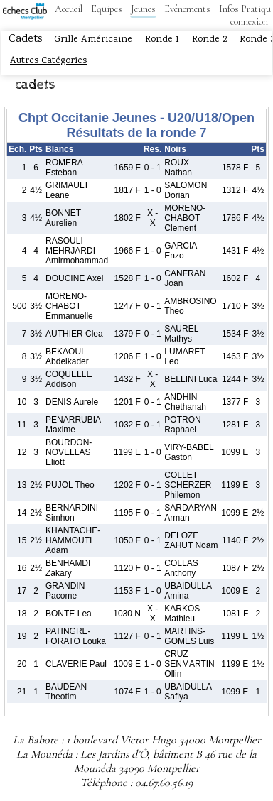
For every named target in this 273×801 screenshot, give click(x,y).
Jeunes (143, 9)
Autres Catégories (48, 61)
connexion (249, 22)
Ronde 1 (162, 40)
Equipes (106, 9)
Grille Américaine (93, 40)
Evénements (187, 9)
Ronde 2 (209, 40)
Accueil (68, 9)
